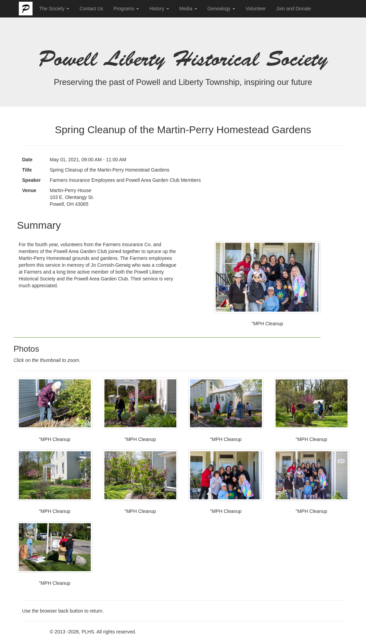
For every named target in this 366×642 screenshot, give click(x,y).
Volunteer (255, 8)
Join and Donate (293, 8)
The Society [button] (54, 8)
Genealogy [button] (221, 8)
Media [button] (188, 8)
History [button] (159, 8)
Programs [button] (126, 8)
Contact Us (91, 8)
